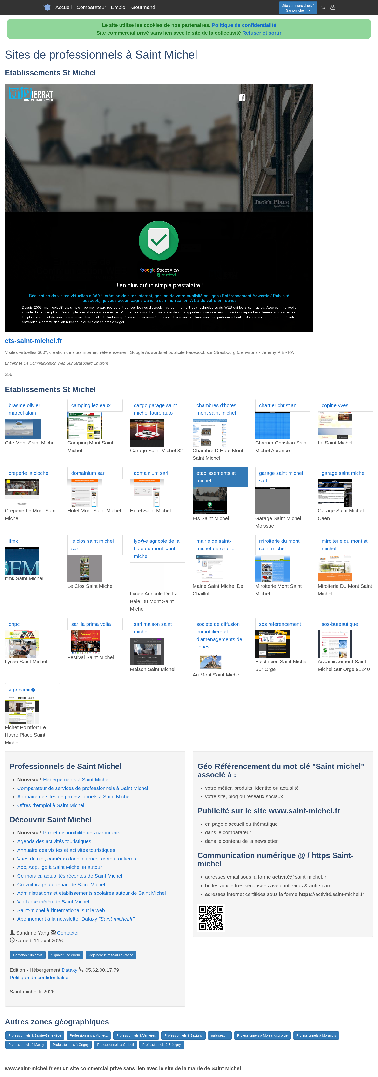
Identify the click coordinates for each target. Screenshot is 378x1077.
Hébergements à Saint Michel (76, 779)
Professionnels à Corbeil (115, 1045)
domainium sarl (88, 473)
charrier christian (278, 405)
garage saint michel (343, 473)
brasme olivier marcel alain (24, 409)
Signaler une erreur (65, 955)
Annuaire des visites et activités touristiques (66, 850)
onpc (14, 624)
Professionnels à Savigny (183, 1035)
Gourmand (143, 7)
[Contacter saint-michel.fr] (332, 7)
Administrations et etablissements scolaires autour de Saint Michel (91, 893)
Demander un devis (27, 955)
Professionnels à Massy (26, 1045)
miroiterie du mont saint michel (279, 544)
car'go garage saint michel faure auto (155, 409)
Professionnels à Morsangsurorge (262, 1035)
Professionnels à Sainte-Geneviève (34, 1035)
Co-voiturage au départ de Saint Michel (61, 884)
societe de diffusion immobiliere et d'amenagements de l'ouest (219, 635)
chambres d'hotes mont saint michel (216, 409)
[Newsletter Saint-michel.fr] (323, 7)
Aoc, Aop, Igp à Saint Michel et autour (59, 867)
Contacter (68, 933)
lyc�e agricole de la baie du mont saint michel (156, 548)
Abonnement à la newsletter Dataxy (76, 919)
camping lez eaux (91, 405)
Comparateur (91, 7)
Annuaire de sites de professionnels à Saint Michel (74, 796)
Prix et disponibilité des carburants (81, 832)
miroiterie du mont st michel (344, 544)
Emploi (118, 7)
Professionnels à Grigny (71, 1045)
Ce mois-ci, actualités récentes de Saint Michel (69, 876)
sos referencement (280, 624)
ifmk (13, 541)
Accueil (63, 7)
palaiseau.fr (219, 1035)
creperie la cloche (28, 473)
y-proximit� (22, 689)
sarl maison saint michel (153, 627)
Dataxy (69, 970)
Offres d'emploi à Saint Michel (50, 805)
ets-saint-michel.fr (33, 341)
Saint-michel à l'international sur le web (61, 910)
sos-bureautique (340, 624)
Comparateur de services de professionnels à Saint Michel (82, 788)
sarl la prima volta (91, 624)
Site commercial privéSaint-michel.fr (298, 8)
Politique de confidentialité (244, 25)
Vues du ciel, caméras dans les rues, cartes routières (76, 858)
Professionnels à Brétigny (161, 1045)
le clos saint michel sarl (92, 544)
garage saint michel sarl (281, 477)
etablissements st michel (216, 477)
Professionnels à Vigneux (89, 1035)
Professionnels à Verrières (136, 1035)
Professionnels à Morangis (316, 1035)
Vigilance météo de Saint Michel (53, 901)
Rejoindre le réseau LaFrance (111, 955)
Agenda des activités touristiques (54, 841)
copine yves (335, 405)
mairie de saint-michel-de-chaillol (216, 544)
